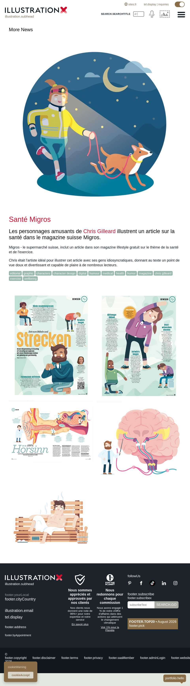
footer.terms (69, 658)
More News (21, 29)
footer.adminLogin (152, 658)
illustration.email (19, 610)
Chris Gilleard (99, 231)
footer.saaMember (121, 658)
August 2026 (152, 622)
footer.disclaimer (43, 658)
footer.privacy (93, 658)
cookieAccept (21, 675)
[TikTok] (152, 585)
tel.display (150, 4)
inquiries (163, 4)
